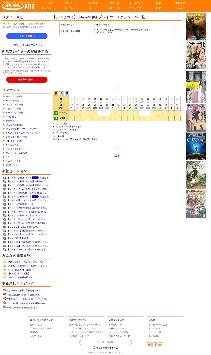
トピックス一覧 (13, 108)
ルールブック (136, 3)
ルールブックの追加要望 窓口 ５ (22, 307)
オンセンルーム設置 (158, 324)
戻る (117, 155)
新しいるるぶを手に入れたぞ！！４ (23, 290)
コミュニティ (136, 8)
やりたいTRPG (116, 324)
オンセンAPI (154, 328)
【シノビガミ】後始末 (18, 238)
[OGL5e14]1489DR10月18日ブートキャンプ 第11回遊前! (34, 266)
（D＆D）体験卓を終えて (20, 277)
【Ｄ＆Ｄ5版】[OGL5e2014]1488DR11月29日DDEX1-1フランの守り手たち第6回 (44, 242)
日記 (158, 8)
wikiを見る (11, 116)
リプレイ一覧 (12, 100)
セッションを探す (14, 96)
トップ (49, 3)
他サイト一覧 (154, 332)
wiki (180, 8)
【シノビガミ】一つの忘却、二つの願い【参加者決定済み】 (36, 234)
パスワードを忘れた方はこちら (27, 45)
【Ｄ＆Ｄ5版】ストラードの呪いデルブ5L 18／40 (30, 200)
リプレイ (115, 3)
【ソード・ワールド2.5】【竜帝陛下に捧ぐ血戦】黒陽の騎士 (36, 189)
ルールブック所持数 (118, 332)
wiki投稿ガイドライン (79, 336)
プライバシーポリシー (40, 328)
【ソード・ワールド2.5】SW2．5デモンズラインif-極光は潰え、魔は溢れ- (42, 219)
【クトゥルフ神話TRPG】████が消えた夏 (28, 177)
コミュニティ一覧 (14, 104)
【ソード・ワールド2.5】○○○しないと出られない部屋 (33, 249)
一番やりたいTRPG (118, 328)
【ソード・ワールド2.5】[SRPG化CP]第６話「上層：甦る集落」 (37, 223)
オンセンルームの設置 (16, 153)
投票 (158, 3)
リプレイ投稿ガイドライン (82, 328)
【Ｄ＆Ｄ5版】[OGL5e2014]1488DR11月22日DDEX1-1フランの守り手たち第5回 (44, 246)
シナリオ (93, 3)
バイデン (63, 113)
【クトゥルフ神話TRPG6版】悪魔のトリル (27, 185)
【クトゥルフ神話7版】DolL (20, 204)
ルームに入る (12, 145)
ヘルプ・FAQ (36, 336)
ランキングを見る (14, 149)
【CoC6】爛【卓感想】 (19, 273)
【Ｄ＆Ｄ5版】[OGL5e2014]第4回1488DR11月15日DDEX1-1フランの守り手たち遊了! (46, 303)
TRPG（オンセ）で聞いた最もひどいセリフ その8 (31, 299)
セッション (71, 8)
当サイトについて (38, 324)
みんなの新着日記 (14, 124)
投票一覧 (10, 120)
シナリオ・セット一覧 (16, 136)
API (7, 157)
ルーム (92, 8)
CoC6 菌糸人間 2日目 (19, 270)
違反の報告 (153, 336)
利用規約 (34, 332)
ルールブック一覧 (14, 112)
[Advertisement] (90, 58)
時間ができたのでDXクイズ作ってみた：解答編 (31, 262)
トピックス (114, 8)
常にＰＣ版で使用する (105, 348)
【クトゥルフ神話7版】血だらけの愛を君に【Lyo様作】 (34, 193)
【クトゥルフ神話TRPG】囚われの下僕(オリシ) (30, 208)
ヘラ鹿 (62, 118)
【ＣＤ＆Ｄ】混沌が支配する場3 (22, 227)
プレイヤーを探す (14, 141)
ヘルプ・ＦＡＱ (13, 161)
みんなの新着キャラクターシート (22, 128)
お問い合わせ (12, 165)
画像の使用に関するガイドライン (85, 324)
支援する (180, 3)
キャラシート (48, 8)
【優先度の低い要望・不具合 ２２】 (23, 295)
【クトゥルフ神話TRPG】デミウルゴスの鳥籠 (29, 215)
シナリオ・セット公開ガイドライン (86, 332)
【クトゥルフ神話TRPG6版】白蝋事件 (25, 181)
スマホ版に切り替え (105, 342)
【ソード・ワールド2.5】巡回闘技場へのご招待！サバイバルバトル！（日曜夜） (46, 211)
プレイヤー (71, 3)
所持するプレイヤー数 (119, 336)
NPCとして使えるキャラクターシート (24, 133)
